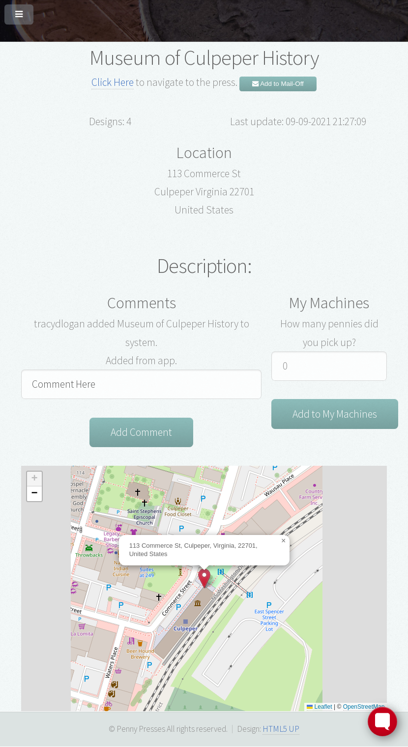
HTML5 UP (280, 728)
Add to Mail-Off (278, 83)
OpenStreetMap (364, 707)
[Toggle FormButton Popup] (382, 721)
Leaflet (319, 707)
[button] (204, 578)
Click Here (112, 82)
